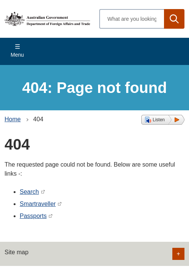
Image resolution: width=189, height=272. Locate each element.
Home (13, 119)
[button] (162, 120)
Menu (17, 55)
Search (29, 192)
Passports (33, 216)
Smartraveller (38, 204)
